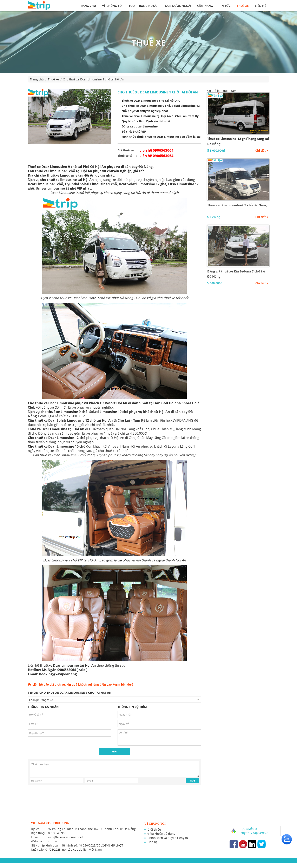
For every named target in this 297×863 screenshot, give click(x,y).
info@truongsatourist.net (65, 837)
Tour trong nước (143, 6)
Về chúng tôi (112, 6)
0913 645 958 (57, 833)
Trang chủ (87, 6)
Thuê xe (243, 6)
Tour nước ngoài (177, 6)
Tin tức (225, 6)
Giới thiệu (154, 829)
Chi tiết (261, 150)
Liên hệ (260, 6)
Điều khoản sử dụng (161, 834)
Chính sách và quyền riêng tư (167, 838)
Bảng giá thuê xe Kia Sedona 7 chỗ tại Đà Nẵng (236, 273)
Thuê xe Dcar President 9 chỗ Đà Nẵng (236, 205)
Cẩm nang (205, 6)
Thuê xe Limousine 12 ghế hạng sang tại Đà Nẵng (238, 141)
